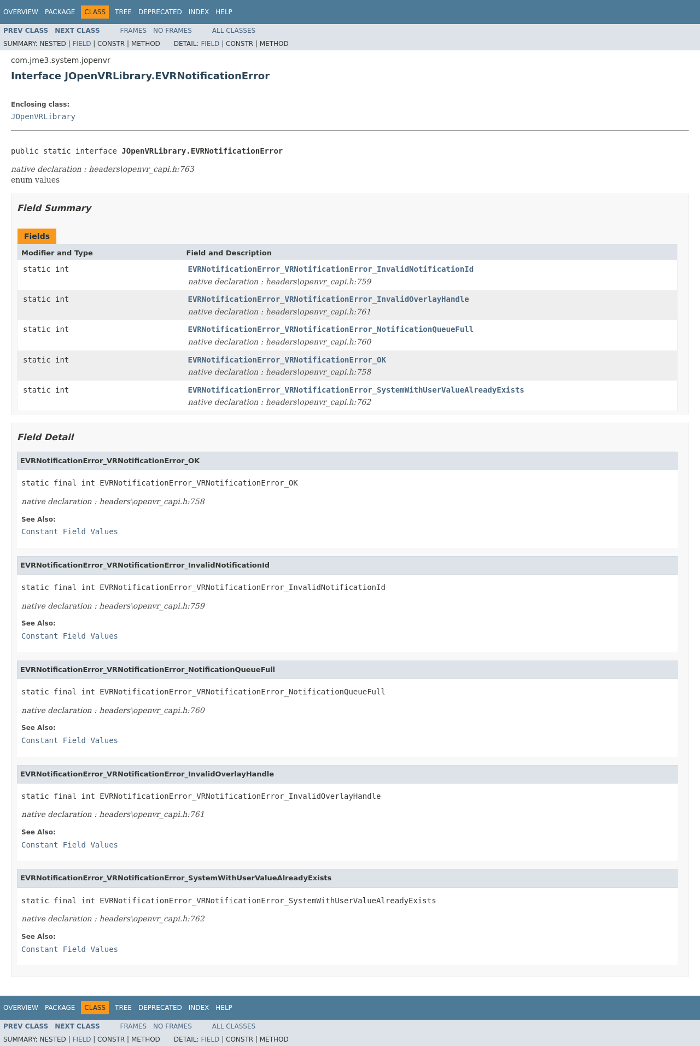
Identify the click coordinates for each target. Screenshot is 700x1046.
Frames (133, 30)
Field (81, 44)
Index (199, 12)
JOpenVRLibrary (43, 116)
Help (223, 12)
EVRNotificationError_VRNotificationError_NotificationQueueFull (331, 329)
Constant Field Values (69, 531)
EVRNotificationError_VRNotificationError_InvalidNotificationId (331, 269)
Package (60, 12)
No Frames (172, 30)
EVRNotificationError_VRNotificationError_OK (287, 359)
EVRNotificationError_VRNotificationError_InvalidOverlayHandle (328, 299)
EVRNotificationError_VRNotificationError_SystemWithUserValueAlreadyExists (356, 389)
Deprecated (160, 12)
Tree (123, 12)
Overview (20, 12)
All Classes (233, 30)
